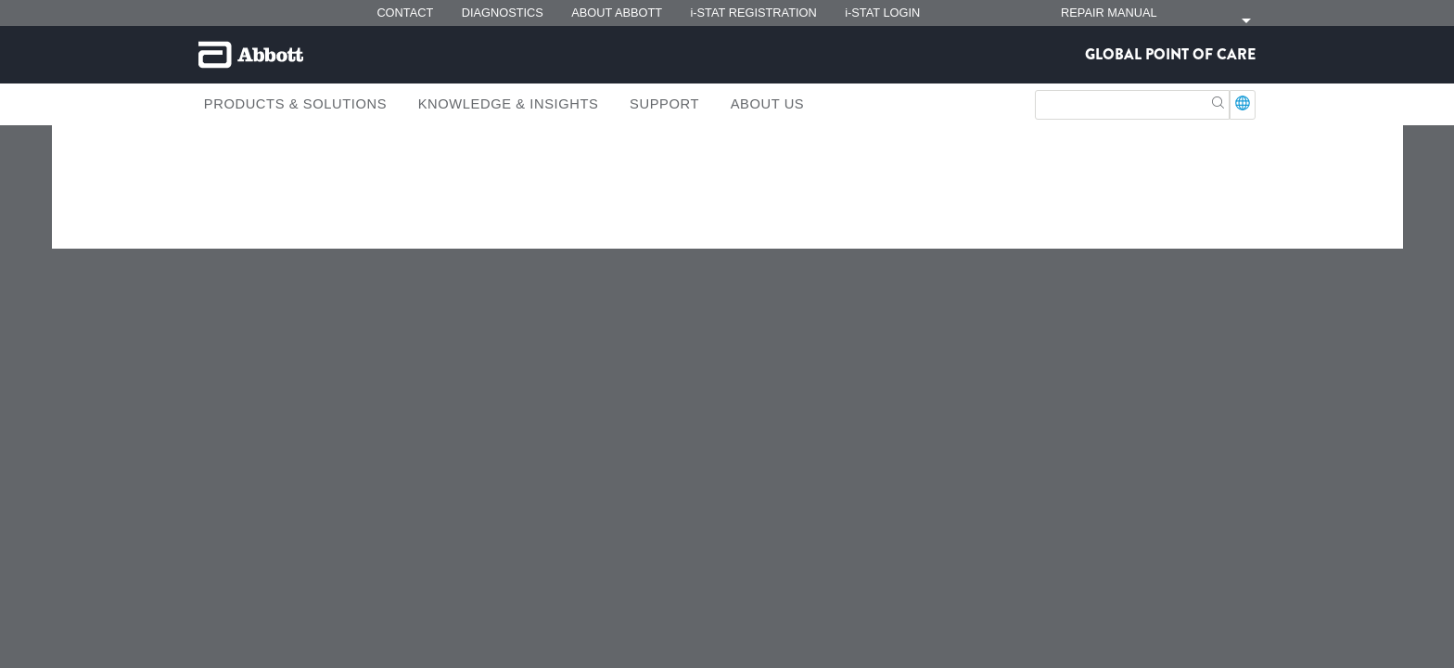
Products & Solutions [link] (295, 103)
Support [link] (664, 103)
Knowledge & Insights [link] (508, 103)
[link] (216, 191)
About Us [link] (768, 103)
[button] (1218, 101)
